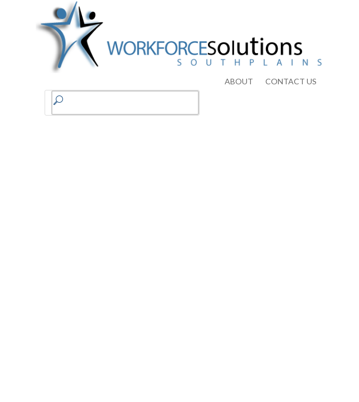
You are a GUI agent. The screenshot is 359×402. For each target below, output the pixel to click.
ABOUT (239, 82)
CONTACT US (291, 82)
